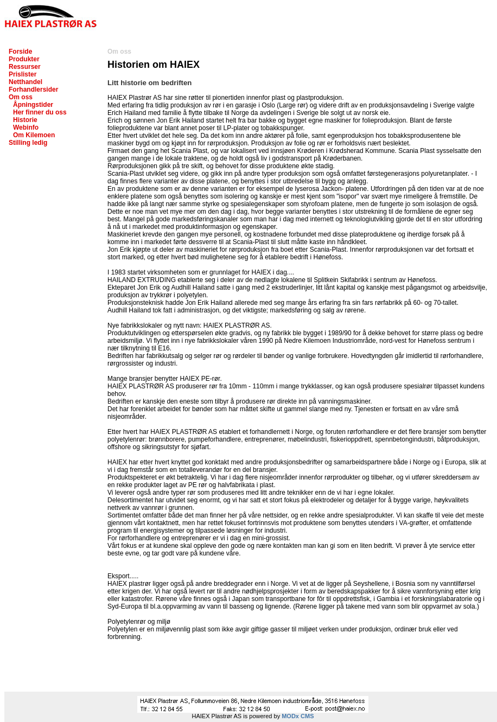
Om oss (21, 97)
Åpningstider (33, 104)
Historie (25, 120)
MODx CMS (298, 716)
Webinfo (26, 127)
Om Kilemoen (34, 135)
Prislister (22, 74)
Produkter (24, 59)
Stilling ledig (28, 142)
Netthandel (25, 82)
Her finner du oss (40, 112)
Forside (20, 51)
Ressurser (25, 67)
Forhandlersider (33, 89)
